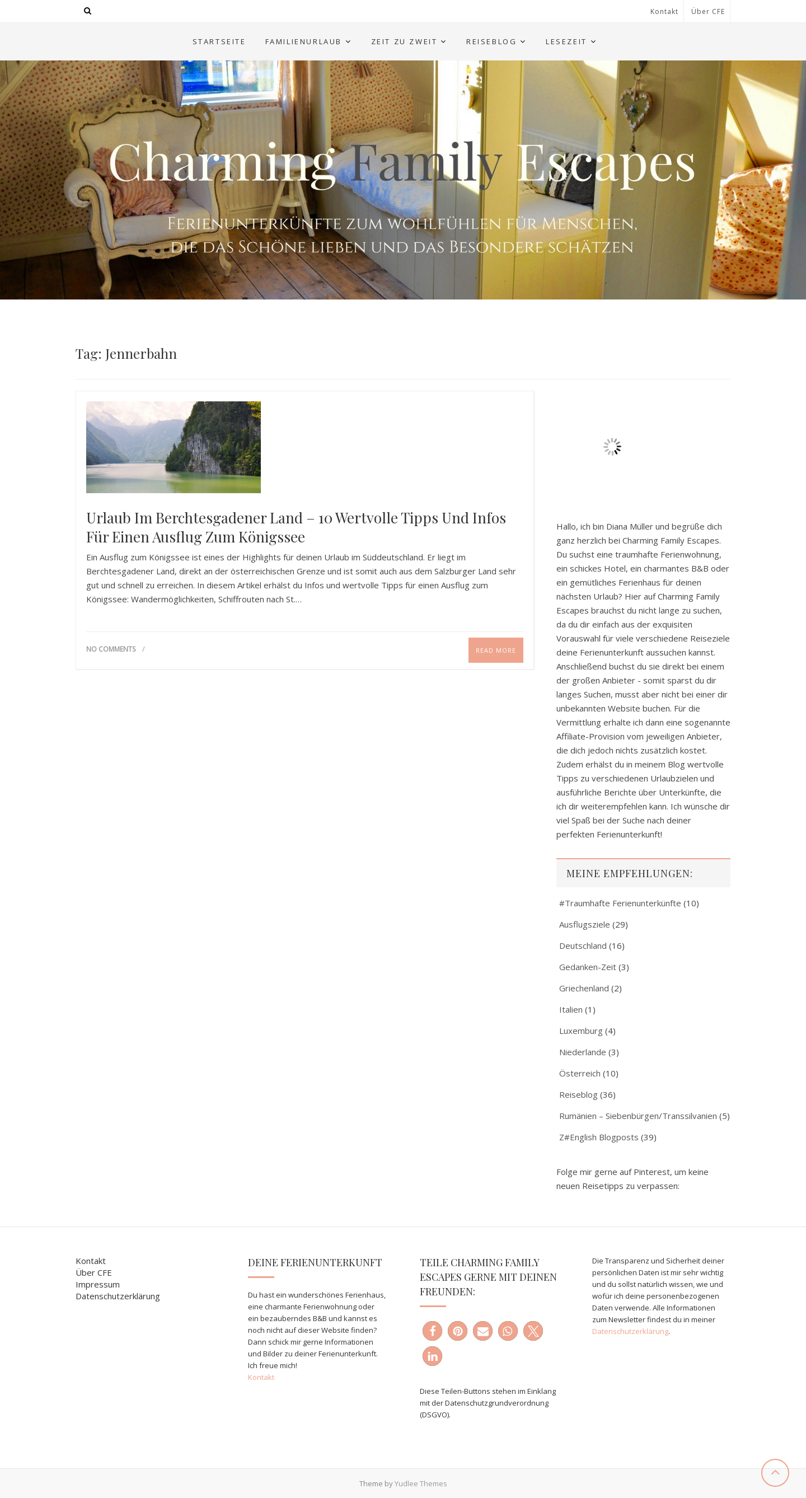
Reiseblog (491, 41)
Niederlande (582, 1051)
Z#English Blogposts (599, 1137)
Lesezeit (566, 41)
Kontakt (664, 11)
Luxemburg (581, 1030)
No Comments (110, 649)
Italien (571, 1009)
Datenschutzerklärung (118, 1296)
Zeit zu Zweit (404, 41)
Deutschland (583, 945)
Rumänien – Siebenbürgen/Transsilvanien (638, 1115)
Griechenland (584, 988)
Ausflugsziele (584, 924)
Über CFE (708, 11)
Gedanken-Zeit (587, 966)
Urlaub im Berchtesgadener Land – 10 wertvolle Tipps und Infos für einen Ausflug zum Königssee (296, 527)
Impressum (98, 1284)
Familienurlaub (303, 41)
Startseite (219, 41)
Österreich (580, 1073)
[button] (432, 1331)
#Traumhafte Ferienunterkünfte (620, 903)
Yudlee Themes (421, 1483)
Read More (496, 650)
